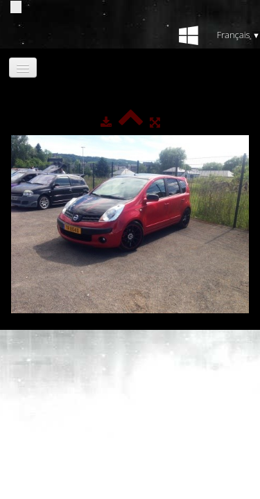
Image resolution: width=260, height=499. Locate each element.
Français (238, 34)
